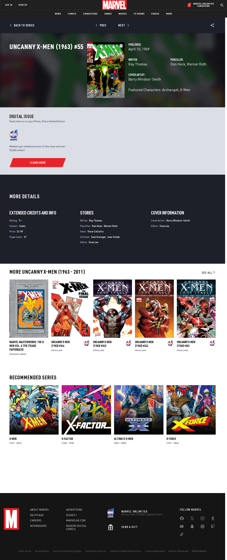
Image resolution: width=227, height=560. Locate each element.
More (169, 13)
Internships (38, 525)
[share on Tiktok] (182, 535)
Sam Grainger (98, 271)
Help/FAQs (37, 515)
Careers (36, 520)
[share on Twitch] (213, 527)
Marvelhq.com (76, 520)
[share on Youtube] (182, 527)
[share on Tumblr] (213, 519)
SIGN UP (22, 4)
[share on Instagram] (202, 519)
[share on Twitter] (192, 519)
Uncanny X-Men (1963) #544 (60, 378)
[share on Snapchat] (192, 527)
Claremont (14, 388)
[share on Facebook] (182, 519)
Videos (155, 13)
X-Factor (67, 473)
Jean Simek (113, 271)
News (58, 13)
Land (60, 384)
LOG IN (8, 4)
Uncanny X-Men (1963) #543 (102, 378)
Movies (123, 13)
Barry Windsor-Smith (90, 96)
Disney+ (71, 515)
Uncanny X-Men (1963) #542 (144, 378)
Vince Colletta (95, 265)
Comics (72, 13)
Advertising (74, 509)
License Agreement (155, 551)
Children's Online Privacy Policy (125, 551)
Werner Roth (169, 80)
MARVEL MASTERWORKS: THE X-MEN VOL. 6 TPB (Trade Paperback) (26, 380)
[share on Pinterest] (202, 527)
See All (209, 307)
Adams (23, 388)
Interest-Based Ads (178, 551)
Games (108, 13)
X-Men (13, 473)
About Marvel (39, 509)
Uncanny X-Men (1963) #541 (186, 378)
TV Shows (139, 13)
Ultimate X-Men (123, 473)
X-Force (171, 473)
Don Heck (150, 80)
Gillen (54, 384)
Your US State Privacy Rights (67, 551)
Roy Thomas (83, 80)
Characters (90, 13)
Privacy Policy (42, 551)
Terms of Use (24, 551)
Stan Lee (93, 276)
